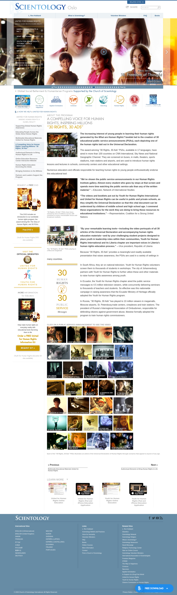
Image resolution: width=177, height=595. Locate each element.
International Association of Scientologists (136, 555)
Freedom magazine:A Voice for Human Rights (28, 64)
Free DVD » (28, 229)
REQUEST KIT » (28, 348)
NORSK (48, 534)
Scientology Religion (129, 537)
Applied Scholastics (56, 100)
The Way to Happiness (39, 101)
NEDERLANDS (20, 553)
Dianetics (125, 532)
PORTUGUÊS (50, 550)
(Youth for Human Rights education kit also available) (28, 357)
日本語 (17, 545)
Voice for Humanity (88, 534)
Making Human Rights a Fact (27, 30)
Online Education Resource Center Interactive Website (26, 160)
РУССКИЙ (18, 548)
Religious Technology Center (132, 548)
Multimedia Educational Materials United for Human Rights (29, 139)
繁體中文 (18, 550)
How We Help (23, 107)
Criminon (73, 100)
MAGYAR (49, 531)
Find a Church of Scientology (92, 553)
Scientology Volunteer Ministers (132, 553)
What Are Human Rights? (28, 36)
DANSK (17, 536)
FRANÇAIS (19, 539)
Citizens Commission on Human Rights (135, 582)
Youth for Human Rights (130, 580)
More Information (88, 548)
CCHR (134, 100)
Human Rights (119, 100)
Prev (55, 87)
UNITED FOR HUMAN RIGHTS (45, 111)
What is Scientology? (76, 16)
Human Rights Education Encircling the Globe (25, 166)
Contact (84, 550)
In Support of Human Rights (26, 57)
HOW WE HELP (25, 111)
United (20, 51)
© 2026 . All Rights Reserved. (35, 592)
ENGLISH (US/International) (24, 531)
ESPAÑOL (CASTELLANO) (55, 542)
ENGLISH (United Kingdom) (24, 534)
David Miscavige (127, 545)
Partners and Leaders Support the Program (29, 176)
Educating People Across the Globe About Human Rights (27, 133)
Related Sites (136, 2)
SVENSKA (49, 536)
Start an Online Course (130, 550)
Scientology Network (129, 534)
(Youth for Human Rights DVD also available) (28, 238)
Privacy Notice (127, 592)
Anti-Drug (103, 100)
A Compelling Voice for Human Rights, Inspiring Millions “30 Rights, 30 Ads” (27, 146)
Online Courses (87, 545)
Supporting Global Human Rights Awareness (29, 127)
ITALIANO (49, 547)
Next (122, 87)
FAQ (145, 16)
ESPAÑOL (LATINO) (53, 539)
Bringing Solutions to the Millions (29, 171)
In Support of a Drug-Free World (133, 574)
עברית (17, 542)
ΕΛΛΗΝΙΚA (50, 544)
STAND (124, 561)
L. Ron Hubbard (34, 16)
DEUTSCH (19, 555)
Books (157, 16)
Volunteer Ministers (118, 16)
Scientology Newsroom (130, 542)
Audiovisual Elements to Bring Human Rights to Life (28, 154)
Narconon (89, 100)
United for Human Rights (130, 577)
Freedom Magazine (153, 105)
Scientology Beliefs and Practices (93, 532)
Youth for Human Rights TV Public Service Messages (28, 43)
